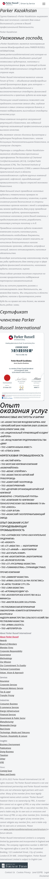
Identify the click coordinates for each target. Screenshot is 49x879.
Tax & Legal (5, 691)
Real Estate (5, 728)
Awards (3, 640)
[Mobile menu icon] (43, 3)
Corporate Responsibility (11, 651)
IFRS (2, 762)
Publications (5, 748)
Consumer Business (9, 703)
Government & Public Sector (12, 718)
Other (2, 758)
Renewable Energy (8, 725)
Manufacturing (6, 721)
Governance (5, 654)
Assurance (4, 681)
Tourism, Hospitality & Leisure (13, 736)
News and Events (7, 774)
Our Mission (5, 661)
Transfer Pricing (7, 695)
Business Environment (10, 744)
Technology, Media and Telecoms (15, 732)
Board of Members (8, 644)
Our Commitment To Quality (13, 665)
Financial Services (8, 714)
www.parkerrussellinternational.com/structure (24, 829)
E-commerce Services (9, 707)
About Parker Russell (9, 636)
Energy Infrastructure (9, 711)
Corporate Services (8, 684)
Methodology (6, 658)
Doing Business (7, 751)
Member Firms (6, 647)
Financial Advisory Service (11, 688)
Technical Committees (10, 669)
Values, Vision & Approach (11, 672)
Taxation (4, 755)
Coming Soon (6, 770)
